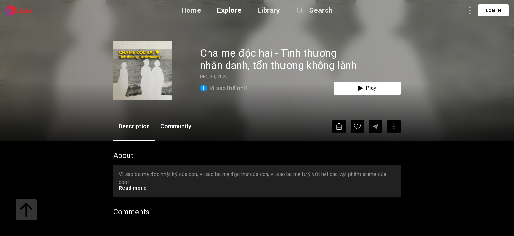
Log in (493, 10)
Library (268, 10)
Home (191, 10)
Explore (229, 10)
